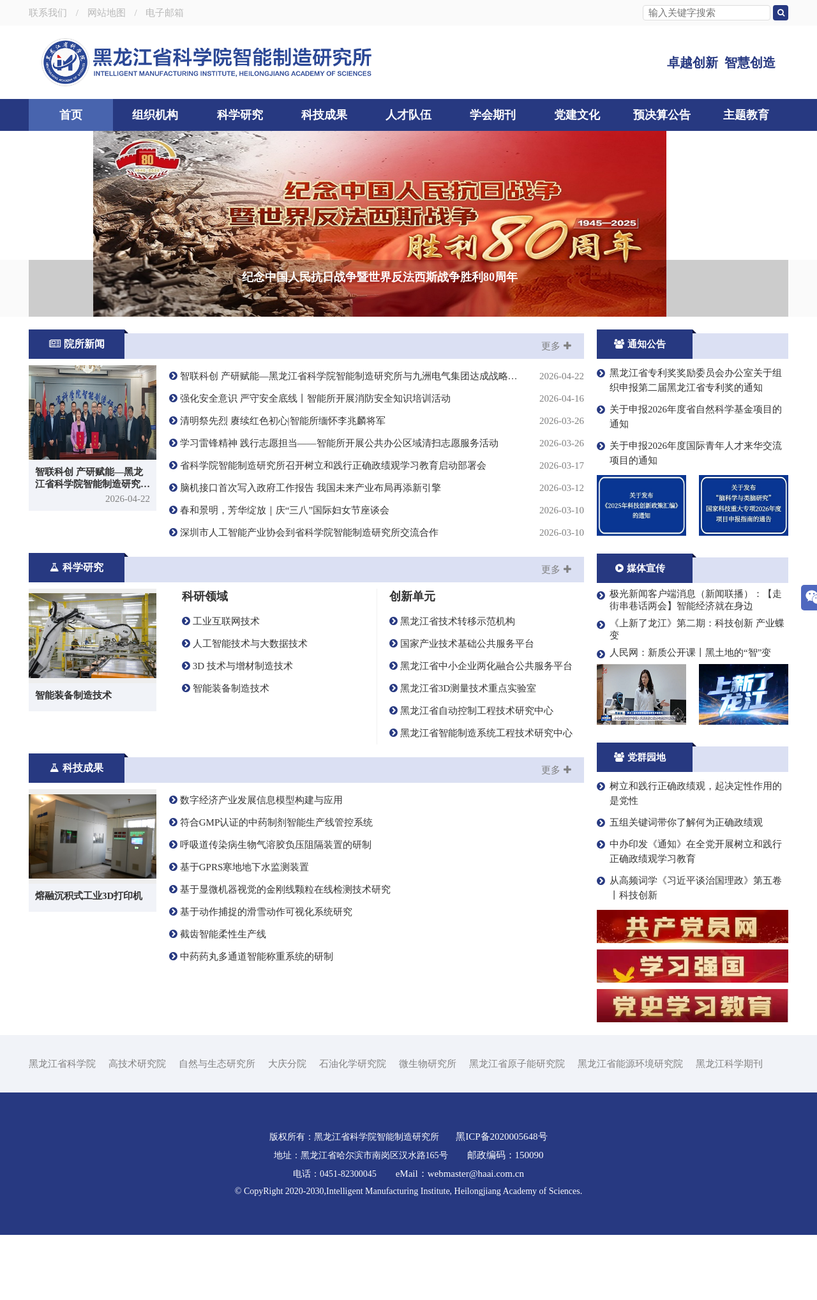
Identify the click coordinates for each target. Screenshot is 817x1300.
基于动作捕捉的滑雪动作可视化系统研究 (260, 977)
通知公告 (640, 409)
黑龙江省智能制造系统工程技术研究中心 (481, 798)
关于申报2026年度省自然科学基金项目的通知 (689, 481)
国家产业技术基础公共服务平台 (461, 709)
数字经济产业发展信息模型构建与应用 (256, 865)
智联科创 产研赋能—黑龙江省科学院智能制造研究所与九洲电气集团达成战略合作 (376, 441)
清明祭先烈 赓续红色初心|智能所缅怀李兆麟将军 (376, 486)
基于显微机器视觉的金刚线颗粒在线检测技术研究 (280, 954)
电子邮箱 (165, 13)
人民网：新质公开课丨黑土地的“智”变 (684, 718)
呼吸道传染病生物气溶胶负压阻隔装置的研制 (270, 910)
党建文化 (577, 115)
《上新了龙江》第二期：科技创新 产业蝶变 (690, 694)
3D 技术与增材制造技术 (237, 731)
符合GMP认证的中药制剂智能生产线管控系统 (271, 887)
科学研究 (240, 115)
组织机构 (155, 115)
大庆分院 (287, 1129)
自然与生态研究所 (217, 1129)
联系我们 (48, 13)
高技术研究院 (137, 1129)
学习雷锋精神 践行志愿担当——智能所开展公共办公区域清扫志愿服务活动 (376, 508)
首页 (70, 115)
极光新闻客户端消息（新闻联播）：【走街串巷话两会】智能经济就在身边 (689, 665)
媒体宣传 (640, 633)
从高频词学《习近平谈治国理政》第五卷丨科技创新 (689, 953)
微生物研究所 (427, 1129)
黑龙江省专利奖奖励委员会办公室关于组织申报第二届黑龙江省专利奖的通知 (689, 445)
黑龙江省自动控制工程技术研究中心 (471, 776)
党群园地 (640, 822)
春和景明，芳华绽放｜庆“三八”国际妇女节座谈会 (376, 575)
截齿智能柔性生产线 (217, 999)
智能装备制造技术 (225, 753)
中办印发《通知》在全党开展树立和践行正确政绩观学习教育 (689, 916)
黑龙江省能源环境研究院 (630, 1129)
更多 (556, 411)
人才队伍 (408, 115)
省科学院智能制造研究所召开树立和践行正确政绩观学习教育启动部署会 (376, 531)
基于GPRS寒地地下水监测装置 (239, 932)
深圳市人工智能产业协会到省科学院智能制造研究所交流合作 (376, 598)
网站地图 (106, 13)
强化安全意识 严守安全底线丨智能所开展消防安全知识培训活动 (376, 464)
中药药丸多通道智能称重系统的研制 (251, 1022)
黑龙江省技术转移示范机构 (452, 686)
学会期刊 (493, 115)
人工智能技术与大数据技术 (245, 709)
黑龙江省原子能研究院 (517, 1129)
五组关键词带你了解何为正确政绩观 (680, 887)
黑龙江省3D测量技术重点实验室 (462, 753)
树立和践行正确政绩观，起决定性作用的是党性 (689, 858)
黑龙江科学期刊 (729, 1129)
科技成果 (324, 115)
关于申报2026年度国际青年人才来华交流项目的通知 (689, 518)
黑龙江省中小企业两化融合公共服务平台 (481, 731)
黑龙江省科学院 (62, 1129)
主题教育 (746, 115)
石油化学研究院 (352, 1129)
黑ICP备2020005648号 (502, 1202)
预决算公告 (662, 115)
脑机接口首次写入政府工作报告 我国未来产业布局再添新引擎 (376, 553)
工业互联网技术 (221, 686)
